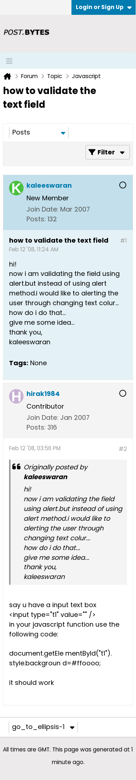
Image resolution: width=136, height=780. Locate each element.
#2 (123, 449)
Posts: (36, 218)
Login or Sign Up (104, 7)
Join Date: (42, 209)
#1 (123, 240)
